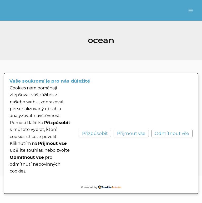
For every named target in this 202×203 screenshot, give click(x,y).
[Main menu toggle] (191, 10)
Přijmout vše (131, 133)
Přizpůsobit (95, 133)
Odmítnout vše (172, 133)
